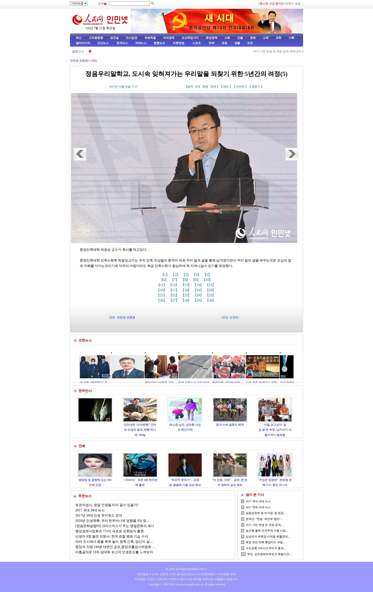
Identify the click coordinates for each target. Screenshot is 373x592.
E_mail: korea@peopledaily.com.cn (186, 569)
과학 (278, 37)
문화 (253, 37)
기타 (94, 60)
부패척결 (150, 37)
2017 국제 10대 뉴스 (258, 507)
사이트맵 (223, 574)
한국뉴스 (122, 43)
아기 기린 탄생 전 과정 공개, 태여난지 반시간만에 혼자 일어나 (294, 51)
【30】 (211, 300)
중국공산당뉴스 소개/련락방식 (196, 574)
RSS (233, 574)
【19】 (198, 290)
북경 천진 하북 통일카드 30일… (266, 542)
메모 (226, 86)
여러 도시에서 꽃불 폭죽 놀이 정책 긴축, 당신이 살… (114, 541)
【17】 (174, 290)
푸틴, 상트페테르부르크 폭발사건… (269, 554)
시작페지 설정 (291, 3)
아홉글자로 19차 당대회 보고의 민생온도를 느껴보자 (114, 552)
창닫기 (256, 86)
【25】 (211, 295)
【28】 (186, 300)
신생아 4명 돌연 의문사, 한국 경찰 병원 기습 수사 (111, 536)
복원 (205, 86)
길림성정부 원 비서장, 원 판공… (266, 513)
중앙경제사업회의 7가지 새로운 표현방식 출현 (109, 531)
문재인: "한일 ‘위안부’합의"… (265, 519)
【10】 (207, 280)
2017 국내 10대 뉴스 (90, 510)
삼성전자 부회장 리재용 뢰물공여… (268, 536)
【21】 (162, 295)
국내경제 (168, 37)
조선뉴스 (103, 43)
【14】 (198, 285)
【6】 (164, 280)
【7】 (175, 280)
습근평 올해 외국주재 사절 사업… (267, 530)
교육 (266, 37)
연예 (211, 43)
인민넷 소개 (167, 574)
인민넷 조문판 (79, 60)
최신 (79, 37)
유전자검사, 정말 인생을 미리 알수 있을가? (107, 505)
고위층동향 (96, 37)
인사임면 (131, 37)
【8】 (185, 280)
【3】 (186, 274)
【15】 (211, 285)
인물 (240, 37)
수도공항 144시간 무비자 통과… (266, 548)
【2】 (176, 274)
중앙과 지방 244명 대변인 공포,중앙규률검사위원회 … (115, 547)
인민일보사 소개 (147, 574)
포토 (250, 43)
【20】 (211, 290)
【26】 (162, 300)
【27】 (174, 300)
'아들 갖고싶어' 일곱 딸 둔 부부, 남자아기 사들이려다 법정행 (275, 430)
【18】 (186, 290)
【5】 (207, 274)
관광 (224, 43)
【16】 (162, 290)
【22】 (174, 295)
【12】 (174, 285)
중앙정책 (211, 37)
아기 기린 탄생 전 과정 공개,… (265, 525)
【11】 (162, 285)
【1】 (165, 274)
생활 (237, 43)
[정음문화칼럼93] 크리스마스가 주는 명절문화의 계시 (114, 526)
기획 (291, 37)
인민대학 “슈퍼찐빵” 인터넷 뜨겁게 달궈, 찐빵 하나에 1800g (140, 430)
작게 (213, 86)
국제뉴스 (141, 43)
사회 (227, 37)
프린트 (240, 86)
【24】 (198, 295)
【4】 (197, 274)
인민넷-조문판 (126, 317)
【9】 (196, 280)
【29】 (198, 300)
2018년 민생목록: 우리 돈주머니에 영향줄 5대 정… (112, 521)
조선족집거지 (190, 37)
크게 (197, 86)
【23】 (186, 295)
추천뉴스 (85, 496)
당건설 (114, 37)
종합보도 (159, 43)
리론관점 (178, 43)
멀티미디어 (83, 43)
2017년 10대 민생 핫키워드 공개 (98, 515)
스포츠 (196, 43)
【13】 (186, 285)
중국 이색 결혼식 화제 (230, 424)
